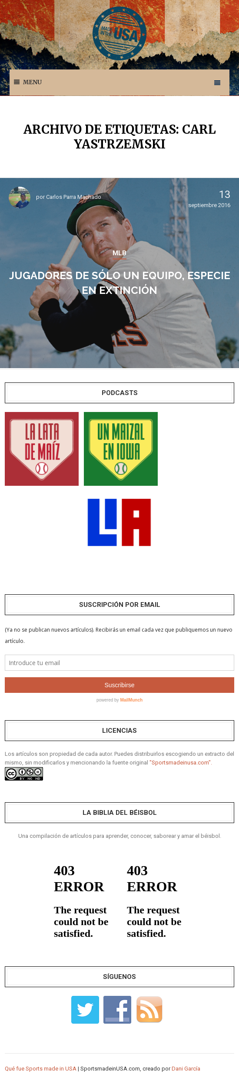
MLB (119, 253)
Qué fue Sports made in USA (40, 1068)
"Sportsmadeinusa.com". (180, 762)
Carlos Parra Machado (73, 197)
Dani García (186, 1068)
